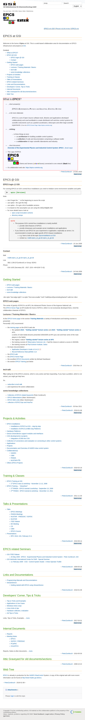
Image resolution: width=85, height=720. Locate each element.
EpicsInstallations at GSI (47, 235)
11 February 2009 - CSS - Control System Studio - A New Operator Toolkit (36, 562)
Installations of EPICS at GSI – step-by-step (26, 426)
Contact (13, 60)
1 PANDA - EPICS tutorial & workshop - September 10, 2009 (32, 488)
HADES (13, 453)
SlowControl (39, 675)
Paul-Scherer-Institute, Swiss (37, 344)
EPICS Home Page (12, 308)
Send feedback (39, 714)
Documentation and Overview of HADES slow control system (28, 448)
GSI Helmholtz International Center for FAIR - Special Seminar (28, 559)
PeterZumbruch (66, 172)
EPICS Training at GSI (14, 481)
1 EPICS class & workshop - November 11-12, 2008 (29, 484)
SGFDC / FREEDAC (18, 641)
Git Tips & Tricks (12, 613)
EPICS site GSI (49, 28)
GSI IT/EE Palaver (13, 554)
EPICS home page (13, 318)
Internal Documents (13, 89)
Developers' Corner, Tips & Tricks (18, 87)
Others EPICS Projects (15, 463)
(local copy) (69, 148)
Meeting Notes (12, 636)
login (12, 696)
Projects (10, 446)
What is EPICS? (12, 53)
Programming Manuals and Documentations (22, 580)
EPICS (13, 639)
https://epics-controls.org (34, 167)
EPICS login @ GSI (17, 57)
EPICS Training (20, 361)
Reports (9, 634)
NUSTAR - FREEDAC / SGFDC (22, 516)
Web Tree (10, 94)
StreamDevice (12, 583)
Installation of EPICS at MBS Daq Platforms (26, 429)
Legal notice (49, 714)
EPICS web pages (17, 65)
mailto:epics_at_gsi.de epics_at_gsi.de (40, 238)
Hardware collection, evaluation (17, 611)
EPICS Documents (23, 359)
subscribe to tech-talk (14, 384)
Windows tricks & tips (14, 606)
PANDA (13, 458)
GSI (24, 46)
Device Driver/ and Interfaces (25, 433)
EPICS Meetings (16, 512)
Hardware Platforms (14, 431)
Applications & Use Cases (16, 603)
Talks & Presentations (14, 79)
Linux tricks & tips (13, 608)
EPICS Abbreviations (14, 397)
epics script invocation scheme (22, 213)
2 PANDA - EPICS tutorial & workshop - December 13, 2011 (32, 491)
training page (14, 327)
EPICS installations (13, 424)
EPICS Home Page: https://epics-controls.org (39, 125)
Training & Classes (13, 77)
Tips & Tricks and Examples (16, 601)
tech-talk (14, 70)
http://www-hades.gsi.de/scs (31, 678)
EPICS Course (16, 531)
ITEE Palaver (15, 521)
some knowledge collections (20, 72)
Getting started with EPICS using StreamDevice (27, 585)
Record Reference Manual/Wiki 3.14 (24, 352)
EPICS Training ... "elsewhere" (17, 486)
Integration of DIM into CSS (20, 438)
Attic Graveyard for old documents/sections (21, 92)
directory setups (17, 215)
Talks (8, 509)
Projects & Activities (63, 28)
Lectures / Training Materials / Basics (23, 67)
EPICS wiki (14, 354)
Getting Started (12, 62)
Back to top (77, 174)
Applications (11, 443)
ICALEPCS (14, 646)
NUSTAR (14, 519)
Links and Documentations (16, 84)
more (28, 618)
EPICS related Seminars (15, 82)
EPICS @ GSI (12, 55)
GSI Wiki (15, 11)
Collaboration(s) (12, 451)
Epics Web (22, 11)
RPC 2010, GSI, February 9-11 (21, 536)
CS (12, 526)
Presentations (11, 534)
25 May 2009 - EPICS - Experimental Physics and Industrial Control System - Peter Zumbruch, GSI (44, 557)
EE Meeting (15, 524)
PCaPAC (14, 644)
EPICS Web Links (13, 400)
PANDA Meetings (17, 514)
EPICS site (75, 28)
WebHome (29, 11)
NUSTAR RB (15, 460)
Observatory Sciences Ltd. (37, 342)
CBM (12, 455)
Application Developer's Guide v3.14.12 (26, 349)
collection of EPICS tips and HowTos (19, 402)
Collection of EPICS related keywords (20, 395)
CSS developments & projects (17, 436)
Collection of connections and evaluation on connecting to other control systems (34, 441)
